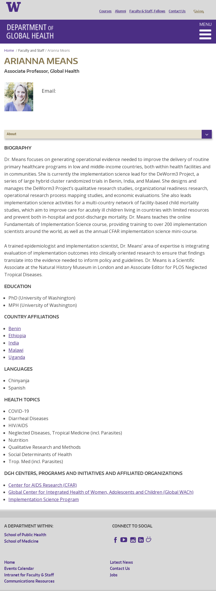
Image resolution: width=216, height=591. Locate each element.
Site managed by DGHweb (135, 586)
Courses (104, 6)
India (13, 335)
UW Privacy (79, 586)
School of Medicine (21, 533)
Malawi (15, 342)
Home (9, 42)
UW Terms (101, 586)
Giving (198, 6)
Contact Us (175, 6)
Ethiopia (17, 328)
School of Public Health (25, 526)
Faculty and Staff (31, 42)
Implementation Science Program (43, 491)
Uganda (16, 349)
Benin (14, 321)
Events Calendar (19, 560)
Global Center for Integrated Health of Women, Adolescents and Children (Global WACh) (101, 484)
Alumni (119, 6)
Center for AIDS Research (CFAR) (42, 477)
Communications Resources (29, 573)
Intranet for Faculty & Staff (29, 567)
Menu (205, 16)
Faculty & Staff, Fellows (146, 6)
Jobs (114, 567)
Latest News (121, 554)
